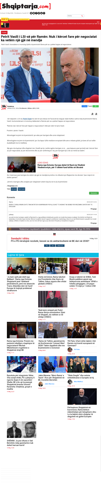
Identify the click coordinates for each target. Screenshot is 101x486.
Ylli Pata (77, 349)
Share (84, 106)
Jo (52, 245)
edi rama (13, 189)
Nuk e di (60, 245)
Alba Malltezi (78, 381)
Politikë (4, 32)
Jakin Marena (50, 384)
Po (47, 245)
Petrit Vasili (27, 119)
